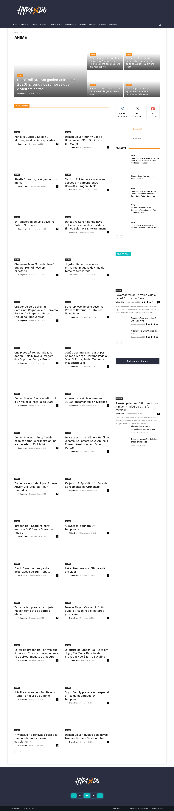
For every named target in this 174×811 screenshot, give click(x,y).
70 (158, 413)
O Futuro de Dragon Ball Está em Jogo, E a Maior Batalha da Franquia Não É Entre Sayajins (86, 653)
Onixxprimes (73, 147)
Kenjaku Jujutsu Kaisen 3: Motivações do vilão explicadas (34, 138)
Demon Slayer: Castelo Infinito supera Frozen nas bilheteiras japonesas (85, 611)
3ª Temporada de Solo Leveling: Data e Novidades (34, 223)
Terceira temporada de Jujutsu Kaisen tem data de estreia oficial (34, 611)
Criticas (118, 290)
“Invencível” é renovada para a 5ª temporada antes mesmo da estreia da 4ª (36, 738)
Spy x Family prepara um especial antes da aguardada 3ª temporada (87, 696)
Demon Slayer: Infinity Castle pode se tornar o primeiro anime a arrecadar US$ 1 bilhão (35, 441)
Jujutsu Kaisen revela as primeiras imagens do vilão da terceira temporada (84, 267)
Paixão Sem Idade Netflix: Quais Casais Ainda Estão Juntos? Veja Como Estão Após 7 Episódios (143, 193)
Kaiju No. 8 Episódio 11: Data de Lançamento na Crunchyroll (86, 485)
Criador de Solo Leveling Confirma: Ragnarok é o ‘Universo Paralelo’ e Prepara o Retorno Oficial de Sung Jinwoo (36, 312)
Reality (133, 155)
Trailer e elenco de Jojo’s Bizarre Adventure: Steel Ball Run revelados (35, 487)
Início (16, 32)
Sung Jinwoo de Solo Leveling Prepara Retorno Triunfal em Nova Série (84, 310)
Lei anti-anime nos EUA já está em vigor (85, 570)
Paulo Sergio (22, 144)
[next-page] (20, 751)
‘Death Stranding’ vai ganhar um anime (35, 180)
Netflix (133, 188)
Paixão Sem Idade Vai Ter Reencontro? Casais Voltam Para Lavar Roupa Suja (143, 210)
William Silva (22, 186)
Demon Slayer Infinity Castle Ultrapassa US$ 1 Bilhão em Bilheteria (83, 140)
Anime (20, 75)
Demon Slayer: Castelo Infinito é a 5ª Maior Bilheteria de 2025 (35, 400)
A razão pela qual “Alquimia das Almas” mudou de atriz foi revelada (137, 406)
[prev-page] (16, 751)
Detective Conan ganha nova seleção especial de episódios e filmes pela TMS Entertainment (85, 225)
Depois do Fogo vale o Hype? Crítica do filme (143, 319)
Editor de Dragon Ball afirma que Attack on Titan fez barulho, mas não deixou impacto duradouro (36, 653)
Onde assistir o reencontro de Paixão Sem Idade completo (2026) (145, 226)
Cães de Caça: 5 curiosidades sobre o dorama (143, 177)
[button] (159, 25)
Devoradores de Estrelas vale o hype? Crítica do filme (136, 296)
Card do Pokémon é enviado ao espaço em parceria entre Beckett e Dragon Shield (85, 182)
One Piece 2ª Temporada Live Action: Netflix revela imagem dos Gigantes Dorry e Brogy (33, 356)
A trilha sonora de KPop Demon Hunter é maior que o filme (34, 694)
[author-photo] (16, 144)
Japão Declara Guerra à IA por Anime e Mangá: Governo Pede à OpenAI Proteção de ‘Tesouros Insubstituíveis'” (86, 358)
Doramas (133, 173)
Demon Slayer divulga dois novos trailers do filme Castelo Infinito (86, 736)
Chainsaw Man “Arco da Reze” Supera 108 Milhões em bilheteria (34, 267)
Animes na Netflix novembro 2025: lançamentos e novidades (86, 400)
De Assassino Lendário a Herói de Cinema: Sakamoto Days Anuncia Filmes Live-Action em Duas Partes (87, 442)
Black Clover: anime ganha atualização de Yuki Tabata (32, 570)
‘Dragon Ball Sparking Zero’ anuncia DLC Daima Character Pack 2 (34, 529)
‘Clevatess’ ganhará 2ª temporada (80, 527)
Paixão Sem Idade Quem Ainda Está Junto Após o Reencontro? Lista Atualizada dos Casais (145, 160)
